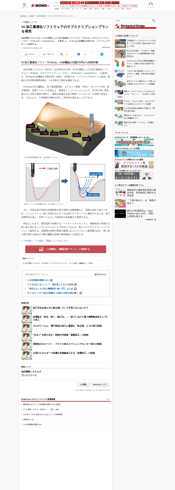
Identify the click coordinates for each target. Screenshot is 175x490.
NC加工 (46, 263)
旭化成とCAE (28, 419)
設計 (91, 263)
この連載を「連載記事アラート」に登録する (68, 249)
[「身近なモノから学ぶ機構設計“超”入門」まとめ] (52, 289)
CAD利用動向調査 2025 (32, 424)
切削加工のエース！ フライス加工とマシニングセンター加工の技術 (67, 344)
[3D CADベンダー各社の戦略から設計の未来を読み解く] (54, 293)
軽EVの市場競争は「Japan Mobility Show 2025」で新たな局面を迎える (140, 213)
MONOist (23, 16)
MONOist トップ (99, 384)
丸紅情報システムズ (32, 263)
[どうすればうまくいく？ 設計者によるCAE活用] (52, 284)
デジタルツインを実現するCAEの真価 (129, 160)
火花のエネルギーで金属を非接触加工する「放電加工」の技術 (64, 353)
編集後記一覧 (151, 220)
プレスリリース (29, 375)
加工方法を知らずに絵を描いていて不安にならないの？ (60, 308)
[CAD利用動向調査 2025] (39, 280)
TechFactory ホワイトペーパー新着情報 (38, 399)
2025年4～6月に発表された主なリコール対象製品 (43, 414)
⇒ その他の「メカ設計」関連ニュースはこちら (44, 241)
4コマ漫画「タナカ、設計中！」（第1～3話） (41, 409)
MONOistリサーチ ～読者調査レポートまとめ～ (132, 137)
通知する (50, 54)
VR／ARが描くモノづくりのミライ (128, 171)
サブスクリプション (59, 263)
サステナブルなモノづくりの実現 (127, 148)
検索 (154, 20)
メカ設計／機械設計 (78, 263)
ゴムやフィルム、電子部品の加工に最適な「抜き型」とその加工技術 (67, 326)
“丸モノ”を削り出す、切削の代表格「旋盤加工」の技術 (60, 335)
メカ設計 (31, 16)
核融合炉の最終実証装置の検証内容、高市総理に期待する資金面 (141, 193)
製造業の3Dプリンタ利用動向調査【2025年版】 (42, 404)
